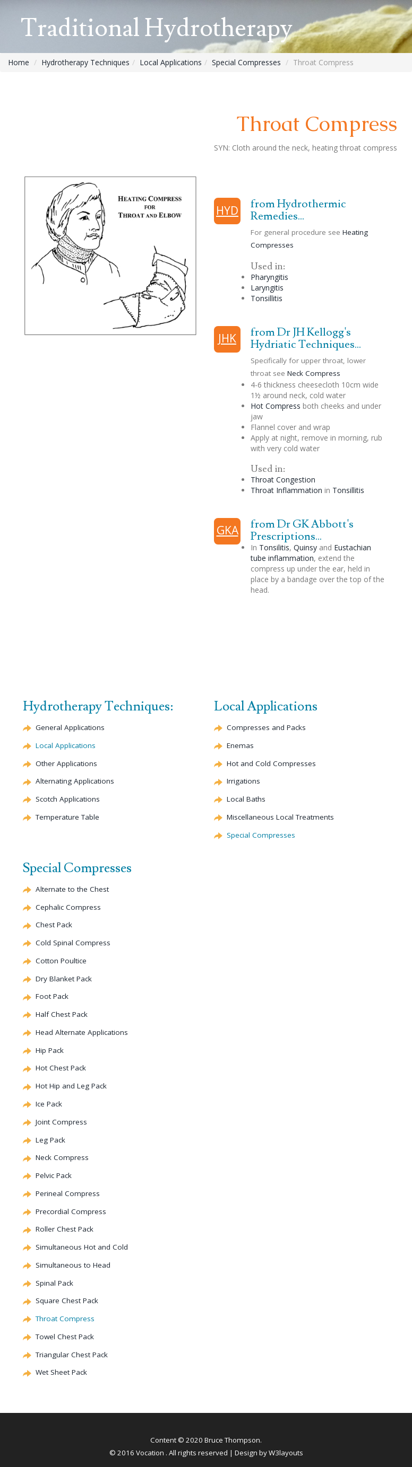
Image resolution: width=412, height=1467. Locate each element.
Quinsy (305, 547)
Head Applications (82, 1032)
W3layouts (286, 1452)
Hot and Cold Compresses (271, 763)
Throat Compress (65, 1318)
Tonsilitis (274, 547)
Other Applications (66, 763)
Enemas (240, 745)
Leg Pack (50, 1140)
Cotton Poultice (61, 960)
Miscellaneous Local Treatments (280, 817)
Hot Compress (276, 406)
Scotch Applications (68, 799)
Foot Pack (52, 996)
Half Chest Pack (62, 1014)
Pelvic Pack (54, 1175)
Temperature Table (67, 817)
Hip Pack (50, 1050)
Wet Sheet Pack (61, 1372)
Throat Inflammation (286, 490)
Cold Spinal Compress (73, 942)
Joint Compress (61, 1122)
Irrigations (243, 781)
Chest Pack (54, 924)
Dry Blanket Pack (64, 978)
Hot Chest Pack (61, 1068)
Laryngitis (267, 288)
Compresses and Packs (266, 727)
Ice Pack (49, 1104)
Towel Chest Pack (65, 1336)
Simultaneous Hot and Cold (82, 1247)
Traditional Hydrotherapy (156, 28)
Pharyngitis (269, 277)
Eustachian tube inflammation (311, 552)
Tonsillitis (266, 298)
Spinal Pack (54, 1283)
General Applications (70, 727)
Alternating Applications (75, 781)
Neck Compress (313, 373)
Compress (68, 907)
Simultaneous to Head (73, 1265)
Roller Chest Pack (64, 1229)
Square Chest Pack (67, 1300)
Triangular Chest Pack (72, 1354)
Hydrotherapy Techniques (85, 62)
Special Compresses (246, 62)
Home (18, 62)
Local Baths (246, 799)
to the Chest (72, 889)
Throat (283, 480)
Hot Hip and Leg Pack (71, 1086)
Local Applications (171, 62)
